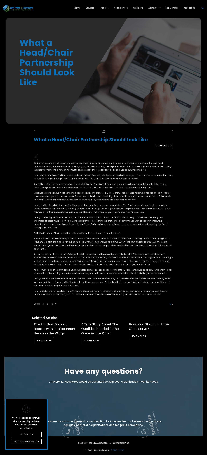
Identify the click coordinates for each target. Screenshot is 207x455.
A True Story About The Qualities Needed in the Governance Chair (100, 328)
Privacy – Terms (117, 450)
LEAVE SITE (26, 434)
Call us (91, 389)
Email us (165, 390)
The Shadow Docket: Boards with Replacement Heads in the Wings (55, 328)
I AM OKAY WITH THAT (26, 441)
